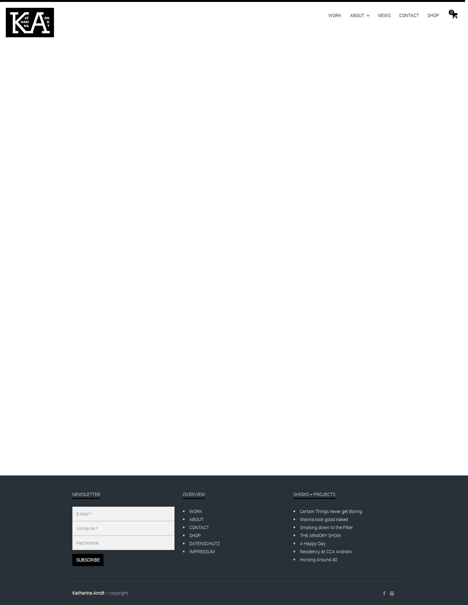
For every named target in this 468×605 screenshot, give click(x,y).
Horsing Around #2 (319, 559)
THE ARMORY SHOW (320, 535)
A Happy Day (313, 543)
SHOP (433, 15)
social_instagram (392, 593)
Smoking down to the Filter (326, 527)
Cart (451, 12)
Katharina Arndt (88, 593)
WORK (334, 15)
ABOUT (357, 15)
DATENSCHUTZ (204, 543)
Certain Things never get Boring (331, 511)
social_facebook (384, 593)
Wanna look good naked (324, 519)
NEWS (384, 15)
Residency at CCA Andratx (326, 551)
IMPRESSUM (202, 551)
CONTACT (409, 15)
